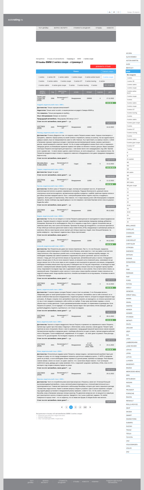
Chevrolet (131, 240)
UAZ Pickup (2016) (41, 180)
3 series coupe (66, 81)
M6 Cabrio (130, 182)
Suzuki (129, 426)
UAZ (127, 441)
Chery (129, 236)
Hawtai (129, 306)
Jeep (128, 331)
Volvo (129, 448)
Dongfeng (130, 262)
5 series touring (83, 85)
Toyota (129, 437)
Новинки (95, 481)
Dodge (129, 258)
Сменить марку (108, 71)
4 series (102, 81)
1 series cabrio (63, 77)
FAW (128, 269)
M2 (128, 162)
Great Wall (131, 295)
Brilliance (131, 226)
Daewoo (129, 251)
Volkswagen (131, 444)
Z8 (128, 222)
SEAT (128, 408)
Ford (128, 280)
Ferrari (129, 273)
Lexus (128, 350)
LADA (128, 339)
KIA (127, 335)
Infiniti (129, 320)
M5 (128, 175)
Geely (128, 288)
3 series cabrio (52, 81)
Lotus (129, 357)
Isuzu (128, 324)
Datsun (129, 255)
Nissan (129, 382)
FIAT (127, 277)
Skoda (129, 412)
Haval (128, 302)
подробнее (110, 123)
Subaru (129, 423)
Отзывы (99, 28)
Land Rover (131, 346)
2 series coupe (108, 77)
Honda (129, 309)
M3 (128, 166)
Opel (128, 386)
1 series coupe (77, 77)
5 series (72, 85)
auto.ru (15, 19)
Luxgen (129, 361)
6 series (94, 85)
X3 (128, 195)
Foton (129, 284)
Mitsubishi (130, 379)
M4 (128, 169)
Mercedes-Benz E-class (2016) (42, 164)
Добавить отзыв (103, 66)
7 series (129, 149)
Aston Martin (132, 60)
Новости (110, 28)
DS (127, 266)
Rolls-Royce (132, 404)
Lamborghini (131, 342)
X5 (128, 202)
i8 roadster (130, 159)
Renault (129, 401)
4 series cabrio (44, 85)
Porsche (130, 393)
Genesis (129, 291)
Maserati (130, 364)
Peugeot (130, 390)
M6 (128, 179)
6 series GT (131, 146)
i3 (127, 152)
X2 (128, 192)
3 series (41, 81)
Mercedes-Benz (133, 371)
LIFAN (128, 353)
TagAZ (128, 430)
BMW (128, 71)
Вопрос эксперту (61, 28)
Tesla (128, 433)
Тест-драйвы (43, 28)
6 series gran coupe (133, 142)
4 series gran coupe (59, 85)
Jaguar (129, 328)
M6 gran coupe (132, 185)
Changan (130, 233)
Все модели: (131, 75)
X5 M (128, 205)
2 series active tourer (92, 77)
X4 (128, 199)
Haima (128, 298)
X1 (128, 189)
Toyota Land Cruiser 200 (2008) (41, 98)
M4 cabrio (130, 172)
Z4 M (128, 218)
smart (129, 415)
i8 (127, 156)
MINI (128, 375)
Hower (129, 313)
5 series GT (131, 129)
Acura (129, 53)
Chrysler (130, 244)
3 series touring (90, 81)
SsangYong (131, 419)
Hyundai (129, 317)
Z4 (128, 215)
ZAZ (127, 452)
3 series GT (78, 81)
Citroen (129, 247)
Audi (128, 64)
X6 (128, 209)
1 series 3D (51, 77)
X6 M (128, 212)
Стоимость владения (81, 28)
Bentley (129, 68)
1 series (41, 77)
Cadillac (130, 229)
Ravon (129, 397)
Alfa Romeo (131, 57)
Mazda (129, 368)
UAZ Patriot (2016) (41, 127)
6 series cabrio (132, 139)
